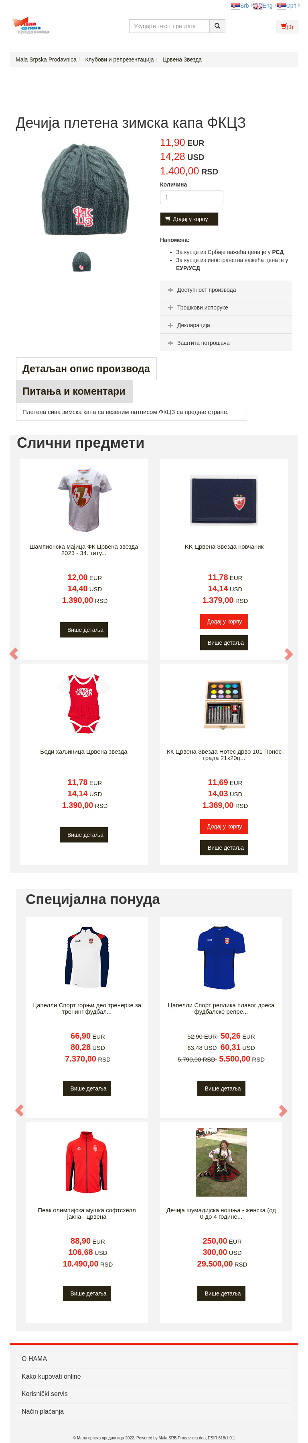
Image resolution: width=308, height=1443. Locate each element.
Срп (286, 5)
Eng (263, 5)
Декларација (188, 325)
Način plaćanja (43, 1411)
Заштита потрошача (197, 343)
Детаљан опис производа (86, 368)
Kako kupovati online (51, 1376)
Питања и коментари (74, 391)
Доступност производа (201, 290)
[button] (14, 654)
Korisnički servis (45, 1393)
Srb (240, 5)
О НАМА (34, 1358)
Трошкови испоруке (197, 307)
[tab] (226, 289)
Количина (173, 184)
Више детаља (85, 630)
